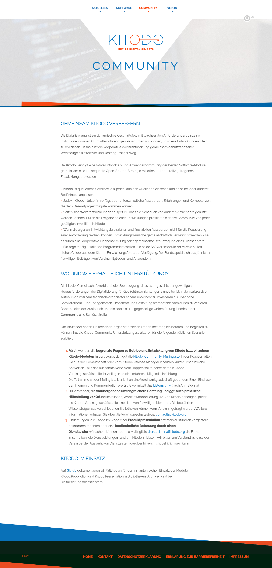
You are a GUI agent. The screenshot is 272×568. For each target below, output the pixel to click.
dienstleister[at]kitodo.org (166, 432)
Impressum (239, 557)
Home (88, 557)
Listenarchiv (162, 385)
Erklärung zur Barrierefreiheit (195, 557)
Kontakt (105, 557)
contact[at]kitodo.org (171, 414)
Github (71, 470)
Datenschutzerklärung (139, 557)
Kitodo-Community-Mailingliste (156, 356)
